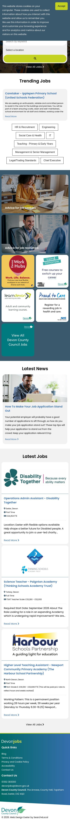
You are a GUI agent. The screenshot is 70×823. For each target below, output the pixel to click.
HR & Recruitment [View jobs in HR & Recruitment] (25, 127)
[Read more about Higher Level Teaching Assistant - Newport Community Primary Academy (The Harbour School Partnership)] (11, 715)
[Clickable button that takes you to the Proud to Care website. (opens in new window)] (52, 305)
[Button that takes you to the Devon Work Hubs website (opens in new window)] (18, 271)
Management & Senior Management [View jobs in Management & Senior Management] (35, 152)
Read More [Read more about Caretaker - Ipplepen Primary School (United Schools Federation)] (11, 116)
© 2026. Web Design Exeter (16, 817)
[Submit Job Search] (35, 58)
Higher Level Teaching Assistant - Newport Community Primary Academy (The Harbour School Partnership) (33, 669)
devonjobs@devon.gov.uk (15, 785)
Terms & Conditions (12, 757)
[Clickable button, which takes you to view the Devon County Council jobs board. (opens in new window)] (18, 339)
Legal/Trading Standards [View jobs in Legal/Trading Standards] (22, 160)
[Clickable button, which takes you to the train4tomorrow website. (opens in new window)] (52, 271)
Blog (4, 753)
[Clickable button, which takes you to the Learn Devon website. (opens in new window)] (18, 305)
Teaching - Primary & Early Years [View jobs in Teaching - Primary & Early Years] (35, 143)
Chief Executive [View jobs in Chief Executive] (52, 160)
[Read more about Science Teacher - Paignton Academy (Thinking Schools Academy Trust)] (11, 623)
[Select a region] (35, 50)
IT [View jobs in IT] (50, 135)
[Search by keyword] (35, 41)
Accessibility (8, 765)
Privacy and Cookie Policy (15, 761)
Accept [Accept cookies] (61, 6)
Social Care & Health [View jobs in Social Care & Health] (30, 135)
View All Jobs (35, 66)
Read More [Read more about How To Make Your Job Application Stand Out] (11, 439)
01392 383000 (9, 781)
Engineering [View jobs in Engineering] (48, 127)
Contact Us (7, 769)
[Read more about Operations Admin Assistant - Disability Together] (11, 540)
